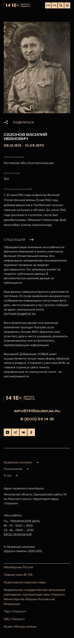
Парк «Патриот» (15, 611)
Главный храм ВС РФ (18, 574)
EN (48, 5)
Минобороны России (18, 567)
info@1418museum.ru (37, 410)
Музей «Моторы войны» (20, 626)
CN (55, 5)
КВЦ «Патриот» (14, 619)
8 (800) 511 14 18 (37, 419)
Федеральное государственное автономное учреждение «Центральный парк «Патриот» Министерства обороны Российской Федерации (34, 597)
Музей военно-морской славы (25, 582)
